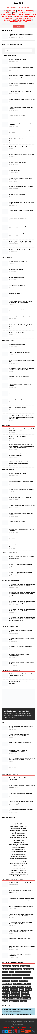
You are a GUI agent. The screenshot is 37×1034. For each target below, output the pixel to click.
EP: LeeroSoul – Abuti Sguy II (17, 285)
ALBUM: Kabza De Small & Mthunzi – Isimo (20, 249)
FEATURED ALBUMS (8, 470)
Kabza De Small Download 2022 (18, 826)
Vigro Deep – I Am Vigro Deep (17, 344)
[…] (16, 717)
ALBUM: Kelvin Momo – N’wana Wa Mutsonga (21, 83)
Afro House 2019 (25, 966)
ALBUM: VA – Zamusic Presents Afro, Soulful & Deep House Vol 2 (21, 565)
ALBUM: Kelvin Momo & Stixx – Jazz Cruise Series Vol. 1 (20, 179)
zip (17, 1001)
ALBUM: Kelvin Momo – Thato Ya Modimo (20, 131)
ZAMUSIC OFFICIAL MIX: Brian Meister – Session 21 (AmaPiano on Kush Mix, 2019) (22, 610)
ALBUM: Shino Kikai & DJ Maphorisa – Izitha (21, 210)
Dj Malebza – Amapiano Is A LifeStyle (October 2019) (21, 639)
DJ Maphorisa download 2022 (18, 856)
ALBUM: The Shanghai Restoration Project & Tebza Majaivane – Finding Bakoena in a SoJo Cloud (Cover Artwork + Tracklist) (21, 446)
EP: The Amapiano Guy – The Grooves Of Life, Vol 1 (21, 68)
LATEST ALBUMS (7, 258)
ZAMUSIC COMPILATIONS (9, 553)
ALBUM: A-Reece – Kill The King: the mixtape (21, 186)
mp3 (25, 998)
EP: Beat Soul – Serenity (15, 293)
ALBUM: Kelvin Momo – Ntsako (17, 162)
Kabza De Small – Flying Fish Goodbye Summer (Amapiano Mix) (22, 786)
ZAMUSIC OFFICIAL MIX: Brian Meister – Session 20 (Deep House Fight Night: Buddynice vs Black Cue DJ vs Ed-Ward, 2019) (22, 619)
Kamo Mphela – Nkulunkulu (16, 392)
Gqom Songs (14, 989)
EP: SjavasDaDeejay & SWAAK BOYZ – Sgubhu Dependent (21, 123)
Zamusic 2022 (18, 823)
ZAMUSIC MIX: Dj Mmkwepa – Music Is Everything (19, 682)
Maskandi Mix (25, 995)
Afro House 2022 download (18, 870)
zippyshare (23, 1001)
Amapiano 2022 (27, 972)
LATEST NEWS (6, 425)
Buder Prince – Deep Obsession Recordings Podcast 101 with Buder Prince (20, 931)
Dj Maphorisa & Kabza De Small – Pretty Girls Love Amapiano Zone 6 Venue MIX (21, 368)
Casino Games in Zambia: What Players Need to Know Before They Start (22, 429)
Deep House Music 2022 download (18, 874)
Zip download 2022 (18, 842)
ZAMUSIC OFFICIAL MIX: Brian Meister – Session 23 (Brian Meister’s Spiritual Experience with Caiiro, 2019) (22, 593)
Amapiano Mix (26, 975)
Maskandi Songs (17, 998)
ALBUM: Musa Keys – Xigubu (17, 115)
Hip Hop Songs (15, 992)
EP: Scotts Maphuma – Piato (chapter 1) (20, 91)
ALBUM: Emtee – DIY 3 (15, 170)
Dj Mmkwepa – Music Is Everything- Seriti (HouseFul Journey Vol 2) (20, 674)
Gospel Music (17, 986)
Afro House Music (28, 969)
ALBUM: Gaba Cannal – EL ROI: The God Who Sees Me (21, 107)
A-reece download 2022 (18, 833)
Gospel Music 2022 (18, 865)
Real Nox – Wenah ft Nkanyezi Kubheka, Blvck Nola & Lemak (21, 727)
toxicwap (12, 1001)
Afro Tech (5, 972)
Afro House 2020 (6, 969)
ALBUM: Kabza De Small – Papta (18, 59)
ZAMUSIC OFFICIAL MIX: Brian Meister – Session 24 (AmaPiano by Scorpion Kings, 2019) (22, 585)
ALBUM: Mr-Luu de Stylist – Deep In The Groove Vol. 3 (22, 325)
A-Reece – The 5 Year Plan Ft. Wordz (19, 400)
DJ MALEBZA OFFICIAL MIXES (10, 627)
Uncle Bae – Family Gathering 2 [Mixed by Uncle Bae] (22, 946)
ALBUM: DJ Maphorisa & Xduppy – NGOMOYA (21, 154)
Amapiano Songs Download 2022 (18, 830)
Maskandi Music (6, 998)
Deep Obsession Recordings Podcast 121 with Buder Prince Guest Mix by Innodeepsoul (21, 899)
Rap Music (5, 1001)
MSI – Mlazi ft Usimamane (16, 766)
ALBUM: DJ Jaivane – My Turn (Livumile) (20, 242)
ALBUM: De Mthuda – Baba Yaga (18, 226)
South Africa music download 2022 (18, 844)
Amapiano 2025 (16, 975)
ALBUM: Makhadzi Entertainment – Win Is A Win (21, 139)
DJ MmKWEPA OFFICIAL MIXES (11, 670)
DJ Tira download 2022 (18, 849)
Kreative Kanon (30, 1026)
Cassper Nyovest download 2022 (18, 837)
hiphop (21, 989)
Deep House (14, 981)
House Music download (18, 868)
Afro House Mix (17, 969)
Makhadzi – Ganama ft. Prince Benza (19, 376)
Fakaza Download (18, 853)
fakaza (4, 986)
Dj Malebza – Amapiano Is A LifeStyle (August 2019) (21, 662)
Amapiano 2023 (6, 975)
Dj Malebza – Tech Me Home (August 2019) (20, 646)
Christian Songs (28, 978)
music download (18, 846)
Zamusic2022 (18, 825)
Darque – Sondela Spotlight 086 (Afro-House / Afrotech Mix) (21, 778)
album (11, 972)
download (24, 983)
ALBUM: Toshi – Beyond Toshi (17, 277)
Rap (29, 998)
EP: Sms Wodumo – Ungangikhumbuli (19, 309)
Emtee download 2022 (18, 847)
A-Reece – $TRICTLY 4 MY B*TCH (17, 408)
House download (18, 867)
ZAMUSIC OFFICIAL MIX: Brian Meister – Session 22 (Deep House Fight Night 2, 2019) (22, 602)
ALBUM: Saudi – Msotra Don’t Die (18, 218)
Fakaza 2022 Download (18, 854)
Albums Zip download (18, 876)
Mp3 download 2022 (18, 840)
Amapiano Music (6, 978)
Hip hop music (6, 992)
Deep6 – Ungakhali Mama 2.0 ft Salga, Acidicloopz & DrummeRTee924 (19, 735)
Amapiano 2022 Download (18, 828)
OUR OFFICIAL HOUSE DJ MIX (10, 580)
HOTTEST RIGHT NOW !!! (9, 56)
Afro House (15, 966)
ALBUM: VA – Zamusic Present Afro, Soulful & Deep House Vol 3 (21, 557)
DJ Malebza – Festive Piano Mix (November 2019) (20, 631)
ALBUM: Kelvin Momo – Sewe (17, 194)
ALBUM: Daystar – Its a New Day (18, 261)
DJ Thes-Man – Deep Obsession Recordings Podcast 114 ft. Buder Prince (20, 923)
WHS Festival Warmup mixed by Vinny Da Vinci (22, 883)
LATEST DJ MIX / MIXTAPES (10, 774)
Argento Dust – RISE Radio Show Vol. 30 (20, 938)
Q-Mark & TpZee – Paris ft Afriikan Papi (20, 352)
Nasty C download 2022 (18, 835)
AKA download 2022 (18, 839)
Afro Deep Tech (6, 966)
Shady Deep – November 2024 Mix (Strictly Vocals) (20, 794)
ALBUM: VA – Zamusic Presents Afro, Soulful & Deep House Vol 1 (21, 573)
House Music (25, 992)
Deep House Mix (24, 981)
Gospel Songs (26, 986)
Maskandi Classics (14, 995)
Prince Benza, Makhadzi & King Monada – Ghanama (20, 384)
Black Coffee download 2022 (18, 851)
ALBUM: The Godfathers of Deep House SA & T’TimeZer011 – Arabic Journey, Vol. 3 (21, 301)
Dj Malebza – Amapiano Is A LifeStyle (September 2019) (19, 654)
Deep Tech (16, 983)
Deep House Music (7, 983)
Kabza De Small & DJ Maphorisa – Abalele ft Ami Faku (22, 361)
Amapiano (18, 972)
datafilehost (5, 981)
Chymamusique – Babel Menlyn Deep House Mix (21, 810)
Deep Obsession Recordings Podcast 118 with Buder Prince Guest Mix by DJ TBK (21, 915)
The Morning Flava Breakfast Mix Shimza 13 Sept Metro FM (21, 891)
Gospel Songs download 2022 (18, 861)
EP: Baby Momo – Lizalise (16, 269)
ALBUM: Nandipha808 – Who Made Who (20, 317)
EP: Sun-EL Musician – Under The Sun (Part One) (22, 99)
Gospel (10, 986)
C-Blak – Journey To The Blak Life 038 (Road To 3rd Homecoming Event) (21, 802)
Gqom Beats (5, 989)
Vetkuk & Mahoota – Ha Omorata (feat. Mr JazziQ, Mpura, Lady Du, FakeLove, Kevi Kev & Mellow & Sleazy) (21, 417)
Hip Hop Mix (29, 989)
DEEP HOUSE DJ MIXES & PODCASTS (12, 879)
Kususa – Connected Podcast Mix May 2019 (21, 906)
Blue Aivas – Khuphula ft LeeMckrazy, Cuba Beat (21, 34)
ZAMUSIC (22, 37)
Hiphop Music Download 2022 (18, 858)
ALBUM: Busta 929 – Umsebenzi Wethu (19, 234)
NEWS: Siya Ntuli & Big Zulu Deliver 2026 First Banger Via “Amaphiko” (21, 454)
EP (29, 983)
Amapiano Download (18, 832)
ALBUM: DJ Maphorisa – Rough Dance (19, 147)
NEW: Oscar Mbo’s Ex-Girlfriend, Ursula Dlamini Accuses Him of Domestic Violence (22, 462)
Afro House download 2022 (18, 860)
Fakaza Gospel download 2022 (18, 863)
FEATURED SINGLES (8, 341)
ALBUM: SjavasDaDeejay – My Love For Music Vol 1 (21, 202)
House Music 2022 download (18, 872)
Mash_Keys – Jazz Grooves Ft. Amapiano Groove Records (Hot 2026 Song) (22, 76)
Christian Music (17, 978)
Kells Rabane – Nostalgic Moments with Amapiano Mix (20, 954)
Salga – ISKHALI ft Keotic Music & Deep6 (20, 742)
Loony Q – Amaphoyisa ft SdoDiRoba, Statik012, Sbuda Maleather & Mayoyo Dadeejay (22, 758)
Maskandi (5, 995)
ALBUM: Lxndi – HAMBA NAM (17, 333)
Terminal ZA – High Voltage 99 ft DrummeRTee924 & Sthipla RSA (18, 750)
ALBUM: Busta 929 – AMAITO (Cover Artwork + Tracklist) (21, 437)
